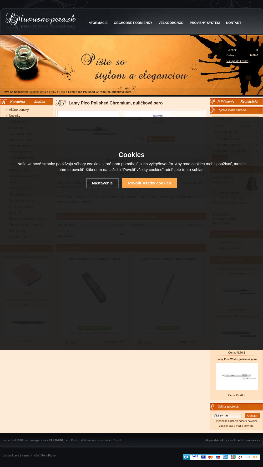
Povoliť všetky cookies (149, 183)
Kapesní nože (30, 455)
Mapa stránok (214, 440)
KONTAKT (233, 23)
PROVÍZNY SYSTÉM (205, 23)
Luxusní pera (11, 455)
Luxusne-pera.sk (35, 440)
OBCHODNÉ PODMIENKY (133, 23)
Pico (62, 91)
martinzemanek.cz (248, 440)
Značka (39, 101)
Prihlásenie (226, 101)
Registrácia (248, 101)
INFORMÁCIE (98, 23)
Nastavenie (102, 183)
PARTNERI (56, 440)
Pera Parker (49, 455)
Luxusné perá (37, 91)
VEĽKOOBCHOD (171, 23)
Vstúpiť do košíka (237, 61)
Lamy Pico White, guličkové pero (237, 359)
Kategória (16, 101)
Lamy (52, 91)
